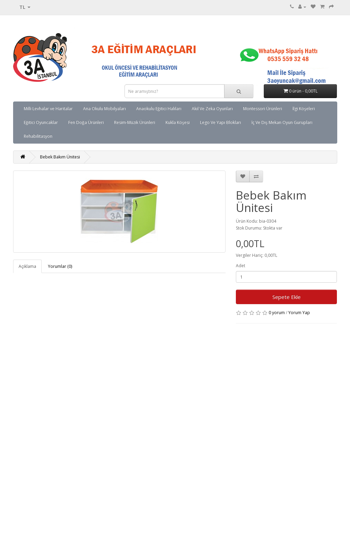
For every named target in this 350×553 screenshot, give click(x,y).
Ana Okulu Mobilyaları (104, 108)
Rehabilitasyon (38, 136)
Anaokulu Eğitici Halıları (158, 108)
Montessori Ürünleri (262, 108)
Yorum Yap (299, 313)
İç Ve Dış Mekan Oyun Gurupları (281, 122)
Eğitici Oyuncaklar (41, 122)
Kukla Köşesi (178, 122)
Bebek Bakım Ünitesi (60, 157)
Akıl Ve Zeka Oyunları (212, 108)
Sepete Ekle (286, 296)
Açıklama (27, 266)
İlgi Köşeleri (303, 108)
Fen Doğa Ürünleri (86, 122)
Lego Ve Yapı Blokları (220, 122)
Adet (240, 266)
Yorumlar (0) (60, 266)
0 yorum (277, 313)
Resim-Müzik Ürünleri (134, 122)
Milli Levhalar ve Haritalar (48, 108)
